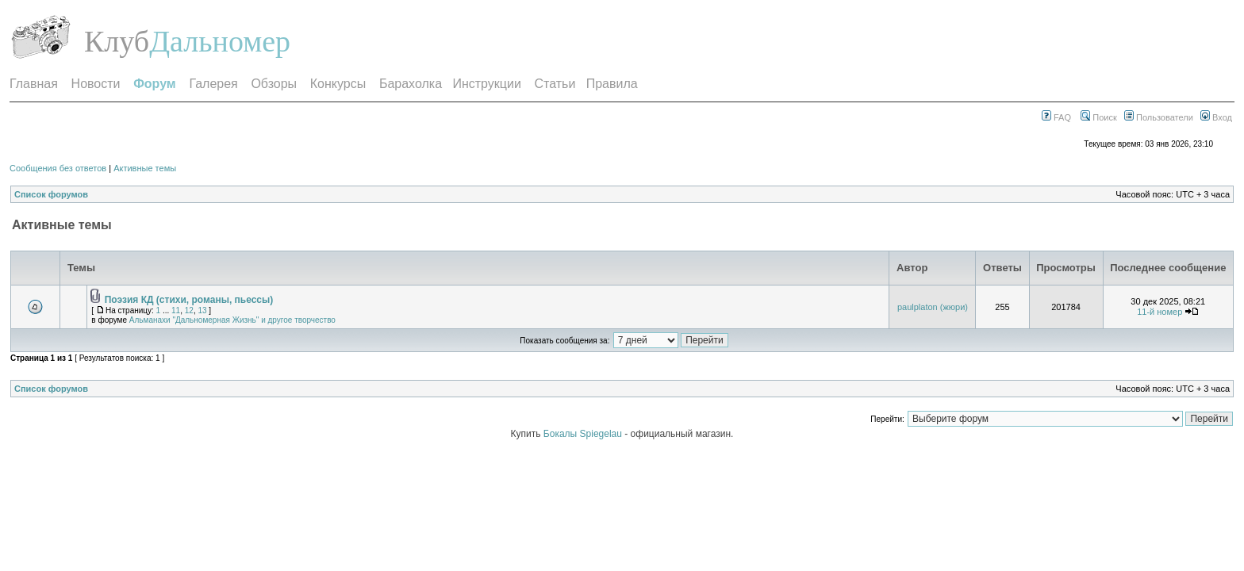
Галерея (213, 83)
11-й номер (1159, 311)
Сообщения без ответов (58, 168)
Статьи (555, 83)
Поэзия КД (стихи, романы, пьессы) (189, 299)
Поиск (1099, 117)
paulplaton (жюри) (932, 307)
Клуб (116, 41)
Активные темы (144, 168)
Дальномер (219, 41)
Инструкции (486, 83)
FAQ (1056, 117)
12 (189, 310)
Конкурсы (338, 83)
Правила (612, 83)
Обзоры (274, 83)
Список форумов (51, 194)
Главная (34, 83)
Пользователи (1158, 117)
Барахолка (410, 83)
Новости (96, 83)
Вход (1216, 117)
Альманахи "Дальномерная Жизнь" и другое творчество (232, 320)
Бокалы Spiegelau (583, 433)
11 (175, 310)
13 (202, 310)
